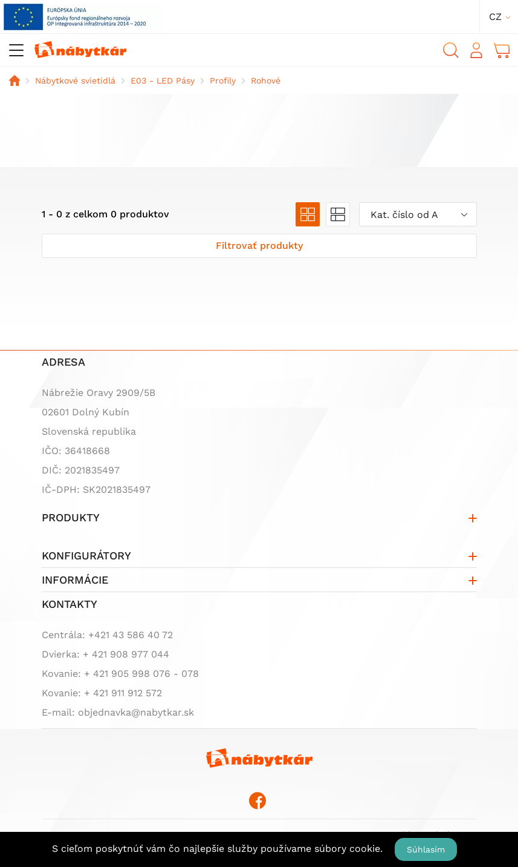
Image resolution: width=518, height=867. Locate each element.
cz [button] (495, 16)
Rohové (265, 80)
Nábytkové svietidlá (75, 80)
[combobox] (418, 214)
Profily (223, 80)
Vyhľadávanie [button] (451, 50)
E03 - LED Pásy (163, 80)
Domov (14, 80)
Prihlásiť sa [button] (476, 50)
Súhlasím (426, 849)
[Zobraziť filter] (259, 246)
